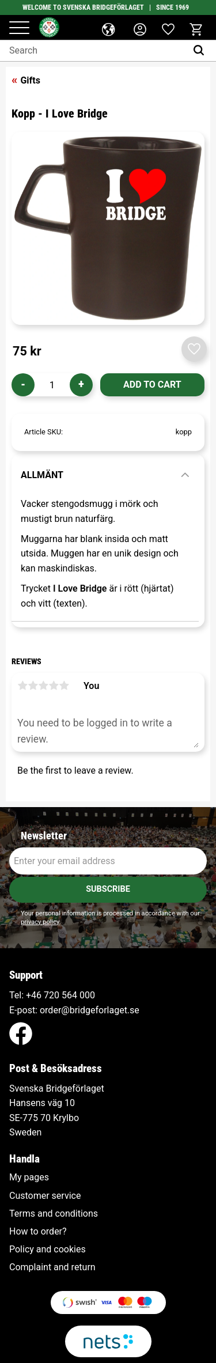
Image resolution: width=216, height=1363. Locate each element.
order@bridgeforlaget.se (89, 1010)
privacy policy (40, 922)
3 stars (43, 685)
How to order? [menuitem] (38, 1231)
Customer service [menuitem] (45, 1196)
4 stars (53, 685)
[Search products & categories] (93, 50)
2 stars (33, 685)
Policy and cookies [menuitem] (47, 1249)
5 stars (64, 685)
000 (87, 995)
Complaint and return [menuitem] (52, 1267)
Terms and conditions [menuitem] (53, 1214)
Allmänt (42, 475)
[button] (19, 28)
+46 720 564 (51, 995)
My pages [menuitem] (29, 1177)
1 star (22, 685)
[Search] (201, 50)
